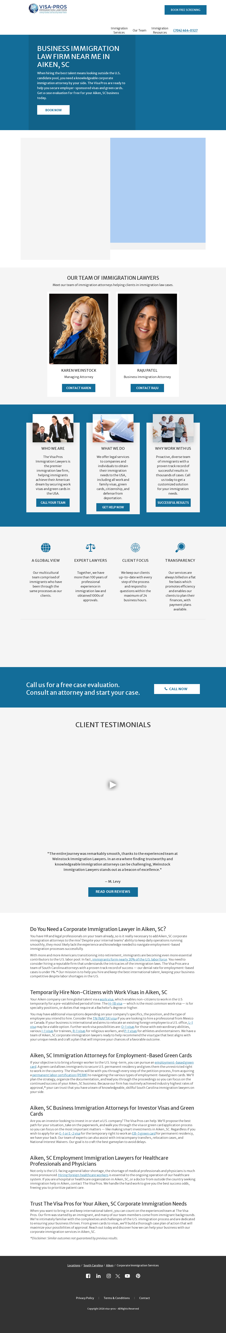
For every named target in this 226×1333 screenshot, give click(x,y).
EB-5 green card (144, 1133)
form (114, 959)
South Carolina (93, 1265)
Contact (144, 1298)
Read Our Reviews (113, 891)
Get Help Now (113, 507)
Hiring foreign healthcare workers (83, 1175)
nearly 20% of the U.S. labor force (142, 959)
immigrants (101, 959)
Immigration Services (119, 30)
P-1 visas (130, 1031)
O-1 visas (127, 1027)
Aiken (109, 1265)
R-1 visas (79, 1031)
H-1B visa (115, 1003)
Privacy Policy (85, 1298)
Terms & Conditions (117, 1298)
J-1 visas (47, 1031)
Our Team (139, 30)
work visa (106, 999)
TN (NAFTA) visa (105, 1018)
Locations (74, 1265)
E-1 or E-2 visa (69, 1133)
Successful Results (173, 503)
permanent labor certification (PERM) (60, 1075)
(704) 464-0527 (185, 30)
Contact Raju (147, 388)
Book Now (53, 110)
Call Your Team (53, 503)
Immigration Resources (159, 30)
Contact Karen (78, 388)
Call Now (177, 689)
